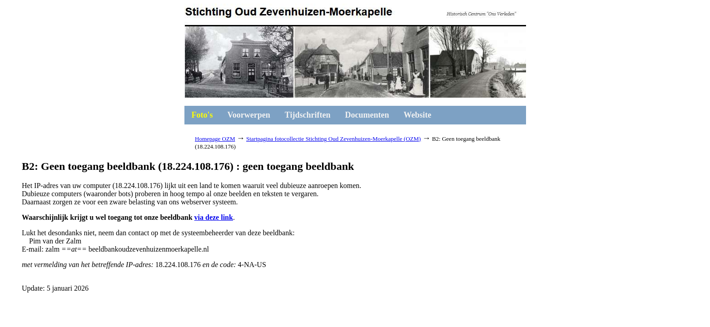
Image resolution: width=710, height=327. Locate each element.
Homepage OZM (215, 138)
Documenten (367, 114)
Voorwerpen (249, 114)
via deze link (213, 217)
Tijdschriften (308, 114)
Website (418, 114)
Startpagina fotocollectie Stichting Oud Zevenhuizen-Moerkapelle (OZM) (333, 138)
